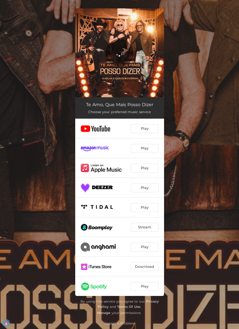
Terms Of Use (128, 307)
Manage (103, 313)
